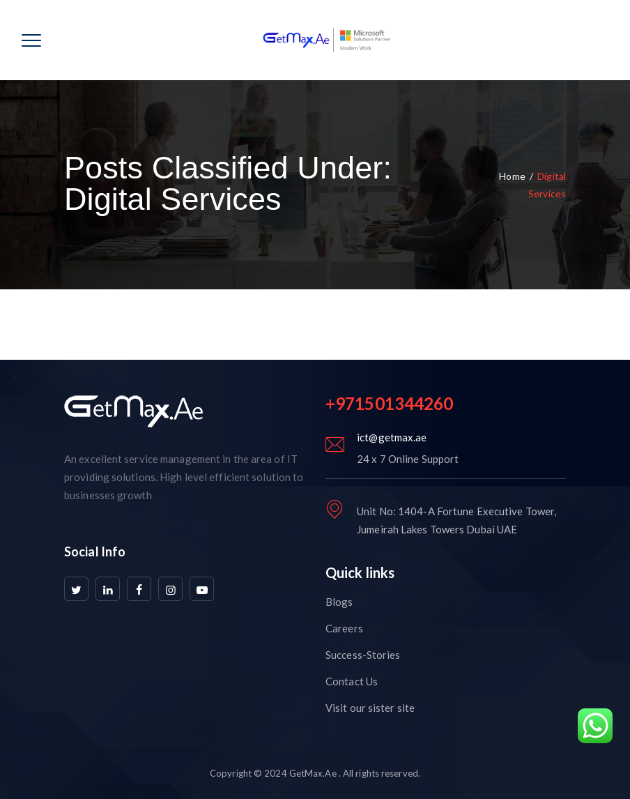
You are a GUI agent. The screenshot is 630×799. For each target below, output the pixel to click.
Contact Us (351, 681)
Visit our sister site (370, 707)
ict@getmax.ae (392, 437)
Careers (344, 628)
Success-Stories (363, 654)
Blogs (339, 601)
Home (512, 176)
